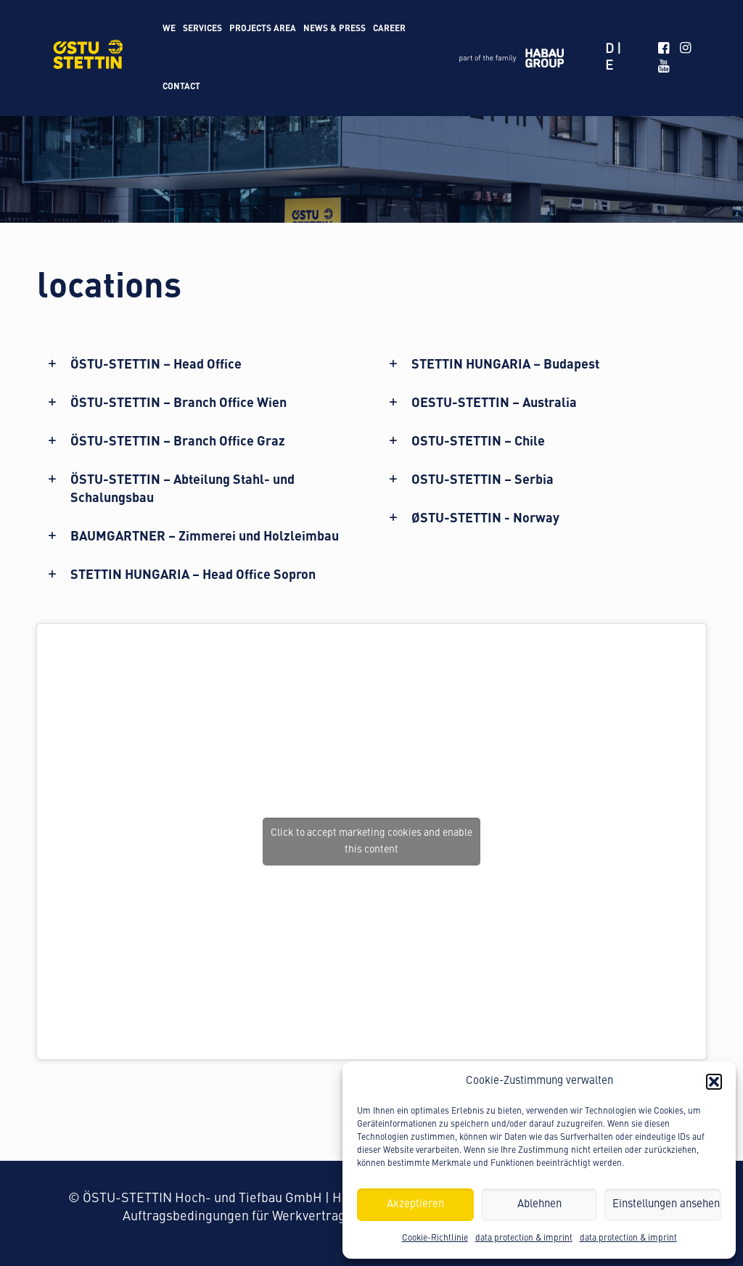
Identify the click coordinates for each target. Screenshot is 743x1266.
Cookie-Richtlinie (435, 1238)
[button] (714, 1081)
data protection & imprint (523, 1238)
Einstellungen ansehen (666, 1204)
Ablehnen (539, 1204)
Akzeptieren (415, 1204)
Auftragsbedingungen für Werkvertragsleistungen (268, 1216)
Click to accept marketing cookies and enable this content (371, 841)
